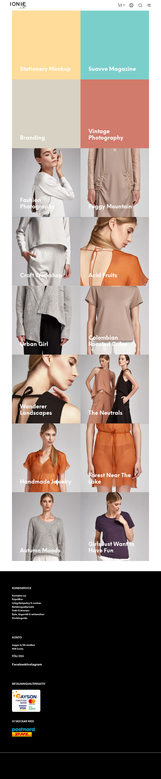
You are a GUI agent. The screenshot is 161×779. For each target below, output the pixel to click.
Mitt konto (18, 648)
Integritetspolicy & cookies (28, 603)
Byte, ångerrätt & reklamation (30, 614)
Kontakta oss (20, 595)
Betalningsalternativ (24, 607)
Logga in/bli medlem (24, 645)
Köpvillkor (18, 599)
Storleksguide (20, 618)
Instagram (34, 664)
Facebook (19, 664)
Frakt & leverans (21, 610)
